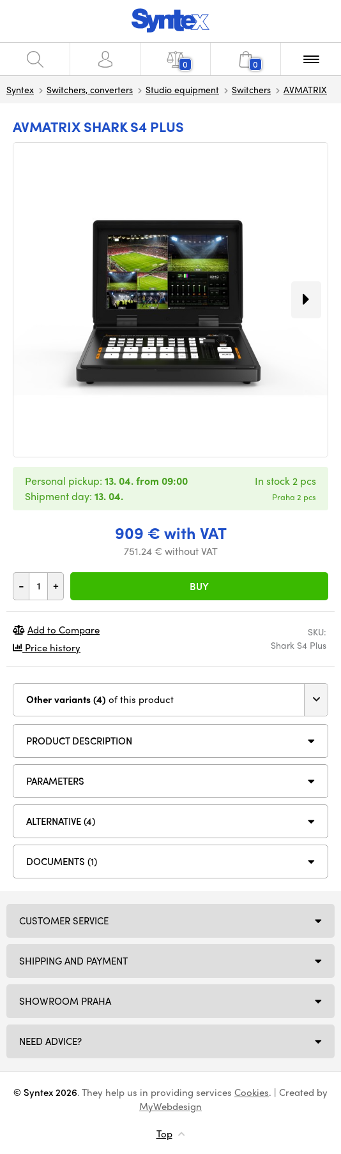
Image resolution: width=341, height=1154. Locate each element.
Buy (199, 586)
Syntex (20, 89)
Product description (79, 741)
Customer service (64, 921)
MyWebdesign (170, 1106)
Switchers (251, 89)
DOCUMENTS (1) (61, 861)
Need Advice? (50, 1041)
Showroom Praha (65, 1001)
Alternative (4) (60, 821)
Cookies (251, 1092)
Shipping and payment (73, 961)
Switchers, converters (90, 89)
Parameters (55, 781)
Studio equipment (182, 89)
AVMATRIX (305, 89)
